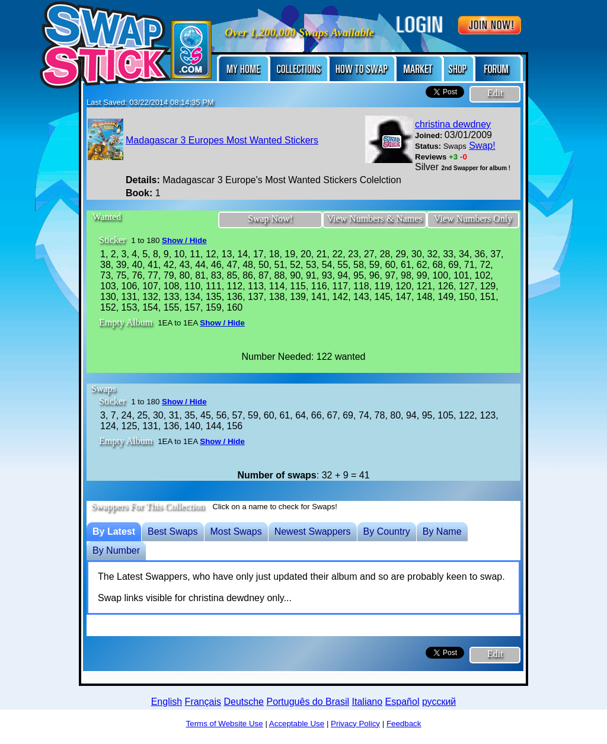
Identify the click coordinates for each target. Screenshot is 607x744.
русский (439, 702)
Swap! (482, 146)
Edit (495, 93)
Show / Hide (184, 240)
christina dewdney (453, 124)
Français (203, 702)
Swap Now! (270, 218)
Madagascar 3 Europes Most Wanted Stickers (222, 140)
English (166, 702)
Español (402, 702)
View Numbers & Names (374, 218)
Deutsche (243, 702)
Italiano (367, 702)
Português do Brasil (307, 702)
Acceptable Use (296, 723)
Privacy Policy (355, 723)
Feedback (403, 723)
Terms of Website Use (224, 723)
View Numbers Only (473, 218)
